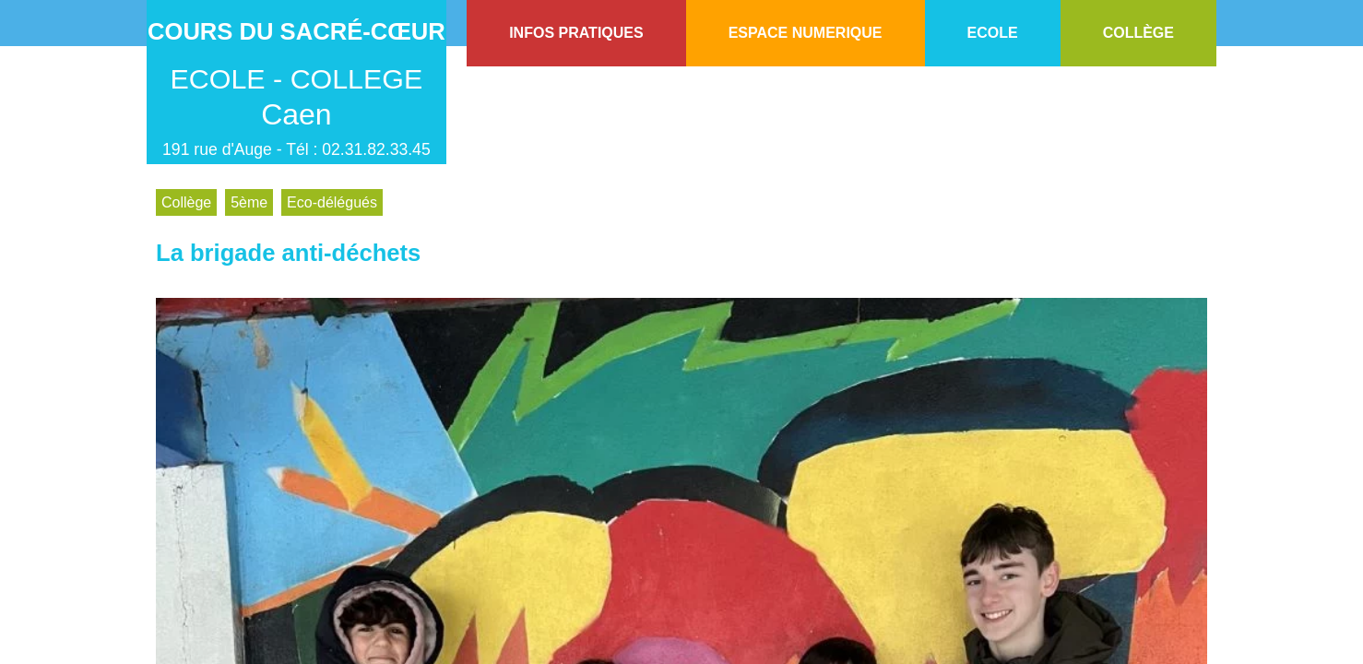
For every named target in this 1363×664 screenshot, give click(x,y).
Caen (296, 114)
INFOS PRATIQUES (576, 33)
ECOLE (992, 33)
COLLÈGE (1138, 33)
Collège (186, 202)
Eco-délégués (332, 202)
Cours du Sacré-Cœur (296, 31)
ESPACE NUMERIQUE (806, 33)
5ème (249, 202)
